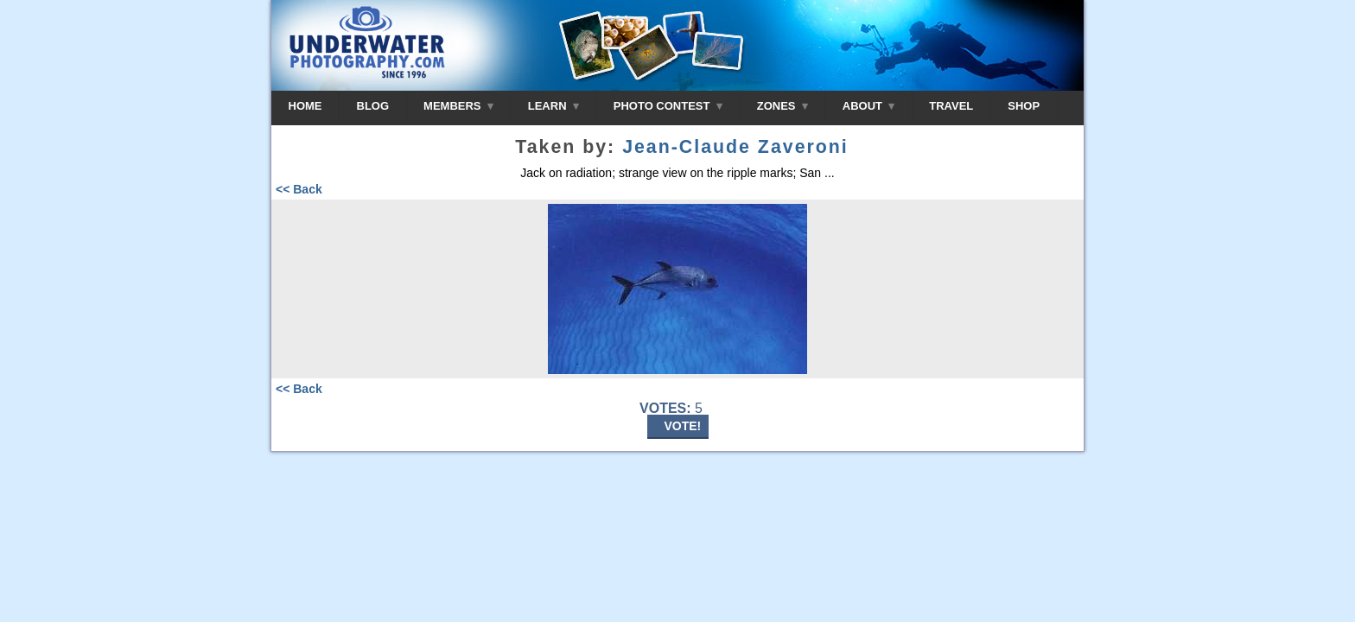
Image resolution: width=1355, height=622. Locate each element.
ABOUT (868, 105)
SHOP (1024, 105)
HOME (305, 105)
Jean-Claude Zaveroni (735, 146)
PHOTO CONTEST (668, 105)
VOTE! (683, 426)
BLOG (373, 105)
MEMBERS (458, 105)
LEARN (553, 105)
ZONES (782, 105)
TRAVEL (951, 105)
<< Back (299, 189)
